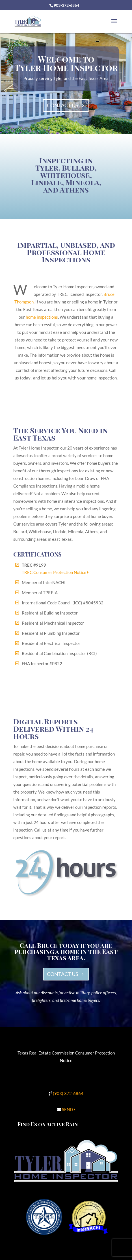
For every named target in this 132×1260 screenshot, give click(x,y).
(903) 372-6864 (68, 1093)
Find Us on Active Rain (48, 1124)
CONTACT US (62, 974)
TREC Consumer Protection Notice (55, 572)
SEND (68, 1109)
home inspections (42, 317)
